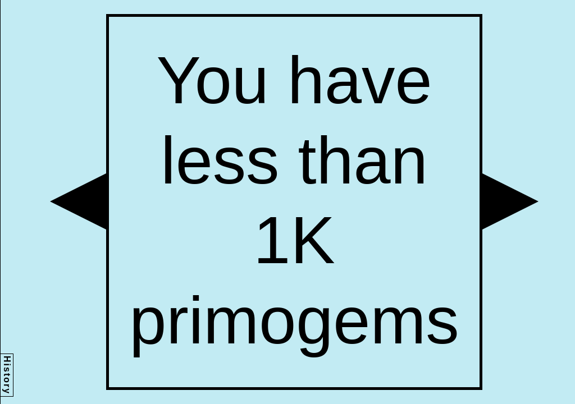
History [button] (7, 375)
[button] (78, 201)
